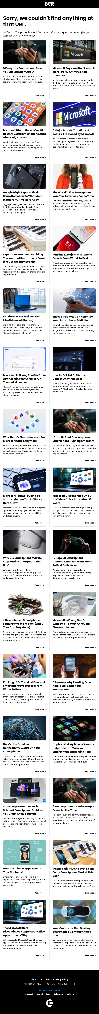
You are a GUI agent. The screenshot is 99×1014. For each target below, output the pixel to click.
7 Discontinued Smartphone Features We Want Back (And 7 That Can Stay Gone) (23, 623)
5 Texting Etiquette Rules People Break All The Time (73, 808)
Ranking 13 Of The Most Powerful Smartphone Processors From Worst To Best (24, 685)
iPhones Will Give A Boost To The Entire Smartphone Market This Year (73, 872)
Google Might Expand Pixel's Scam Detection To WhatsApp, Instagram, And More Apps (23, 196)
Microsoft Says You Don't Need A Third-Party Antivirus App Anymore (74, 72)
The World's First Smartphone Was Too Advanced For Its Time (73, 194)
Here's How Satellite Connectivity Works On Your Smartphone (21, 748)
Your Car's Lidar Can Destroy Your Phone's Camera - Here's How (72, 931)
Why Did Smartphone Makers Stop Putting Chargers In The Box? (22, 561)
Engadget (28, 994)
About (34, 979)
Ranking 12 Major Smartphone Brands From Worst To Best (72, 256)
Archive (45, 979)
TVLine (49, 994)
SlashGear (70, 994)
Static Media (37, 984)
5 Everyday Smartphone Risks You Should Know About (23, 69)
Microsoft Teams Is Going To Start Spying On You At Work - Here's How (22, 499)
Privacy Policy (60, 979)
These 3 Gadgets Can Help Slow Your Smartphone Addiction (73, 318)
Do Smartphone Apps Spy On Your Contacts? (22, 870)
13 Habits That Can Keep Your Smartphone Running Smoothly (73, 439)
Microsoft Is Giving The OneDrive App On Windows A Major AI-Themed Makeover (24, 378)
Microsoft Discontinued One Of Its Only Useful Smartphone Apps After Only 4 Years (24, 134)
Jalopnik (39, 994)
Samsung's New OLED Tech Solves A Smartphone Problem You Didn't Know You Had (23, 810)
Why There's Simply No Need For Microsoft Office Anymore (24, 439)
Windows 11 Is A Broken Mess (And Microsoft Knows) (21, 318)
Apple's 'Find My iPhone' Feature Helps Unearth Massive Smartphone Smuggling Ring (73, 748)
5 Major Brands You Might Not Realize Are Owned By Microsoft (73, 132)
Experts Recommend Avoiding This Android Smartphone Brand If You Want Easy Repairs (24, 258)
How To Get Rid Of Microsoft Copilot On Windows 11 (70, 377)
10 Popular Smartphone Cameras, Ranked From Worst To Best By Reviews (72, 561)
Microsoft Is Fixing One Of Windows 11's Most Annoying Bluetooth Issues (71, 623)
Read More (39, 95)
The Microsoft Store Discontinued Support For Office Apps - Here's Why (24, 931)
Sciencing (58, 994)
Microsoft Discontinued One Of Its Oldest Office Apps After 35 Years (72, 499)
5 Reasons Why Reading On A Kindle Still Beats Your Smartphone (72, 686)
